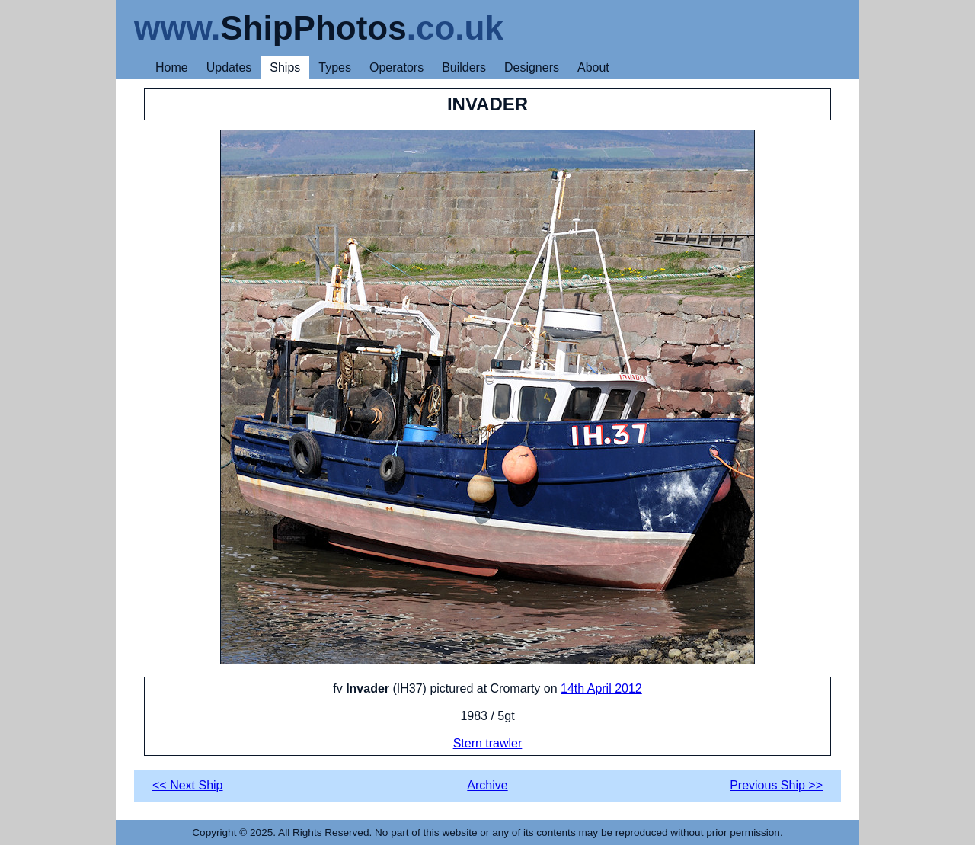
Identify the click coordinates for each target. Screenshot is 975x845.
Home (171, 67)
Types (334, 67)
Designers (531, 67)
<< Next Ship (187, 785)
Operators (396, 67)
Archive (487, 785)
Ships (285, 67)
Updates (229, 67)
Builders (464, 67)
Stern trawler (488, 743)
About (593, 67)
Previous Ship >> (776, 785)
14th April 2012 (601, 688)
